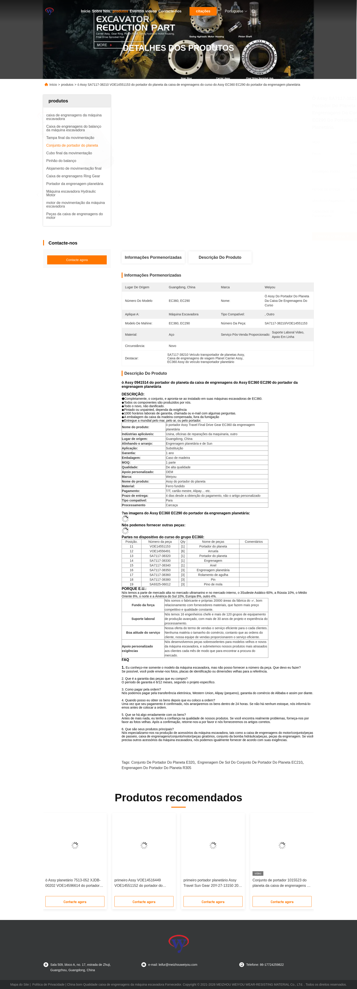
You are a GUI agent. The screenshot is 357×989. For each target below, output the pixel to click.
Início (85, 11)
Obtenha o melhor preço (249, 236)
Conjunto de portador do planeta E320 (163, 762)
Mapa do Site (19, 984)
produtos (120, 11)
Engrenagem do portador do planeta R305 (156, 768)
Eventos (137, 11)
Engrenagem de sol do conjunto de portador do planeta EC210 (249, 762)
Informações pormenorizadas (153, 257)
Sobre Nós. (101, 11)
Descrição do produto (220, 257)
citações (203, 11)
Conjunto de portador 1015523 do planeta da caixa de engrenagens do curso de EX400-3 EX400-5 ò (282, 883)
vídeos (151, 11)
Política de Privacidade (48, 984)
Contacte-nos (169, 11)
